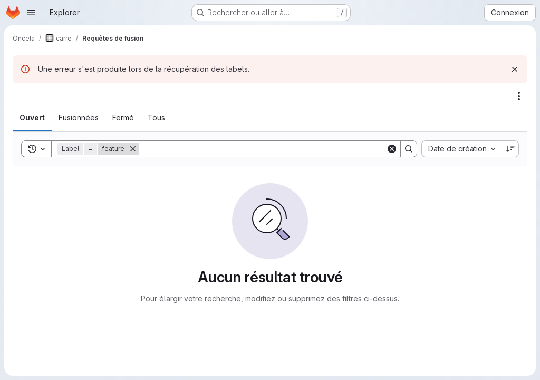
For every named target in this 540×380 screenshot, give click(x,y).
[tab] (32, 117)
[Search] (262, 148)
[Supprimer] (133, 148)
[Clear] (391, 148)
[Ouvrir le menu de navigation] (31, 12)
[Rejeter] (514, 69)
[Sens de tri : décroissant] (510, 148)
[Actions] (518, 96)
